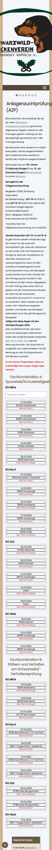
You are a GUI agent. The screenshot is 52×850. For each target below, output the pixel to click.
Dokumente (30, 847)
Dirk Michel (35, 172)
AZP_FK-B (23, 340)
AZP (7, 340)
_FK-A (12, 340)
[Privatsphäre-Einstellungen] (5, 845)
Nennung (20, 176)
